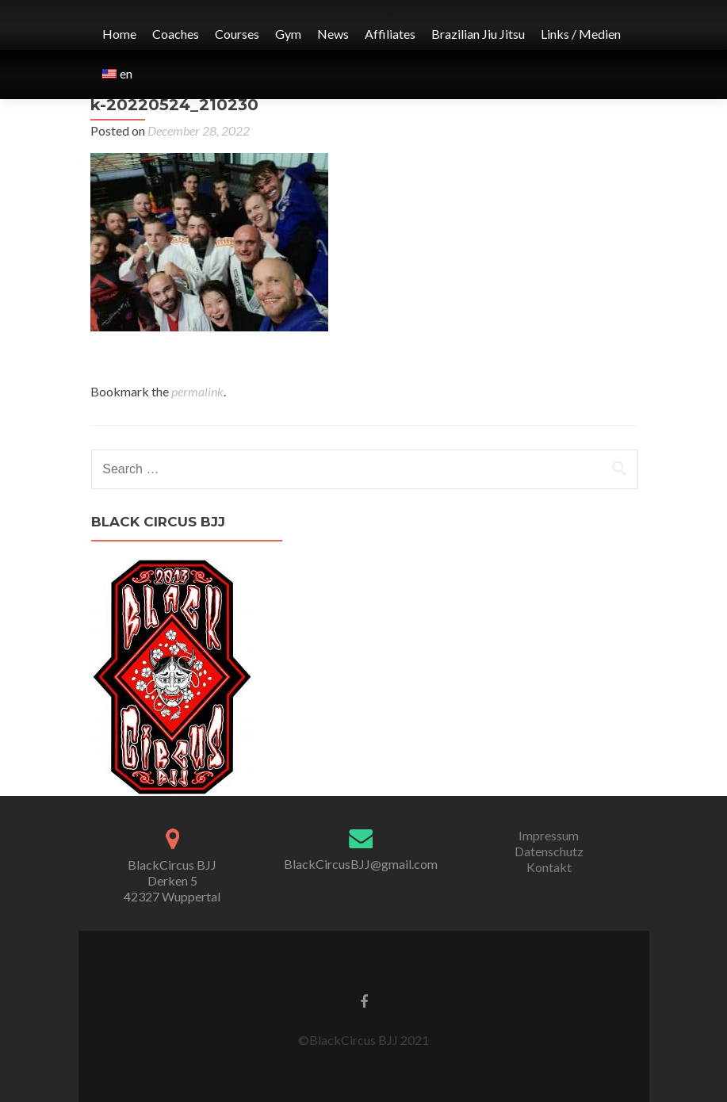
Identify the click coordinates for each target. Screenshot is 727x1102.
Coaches (175, 33)
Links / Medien (581, 33)
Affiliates (390, 33)
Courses (237, 33)
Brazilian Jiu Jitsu (478, 33)
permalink (197, 391)
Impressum (548, 835)
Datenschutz (549, 851)
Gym (288, 33)
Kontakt (549, 866)
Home (119, 33)
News (333, 33)
